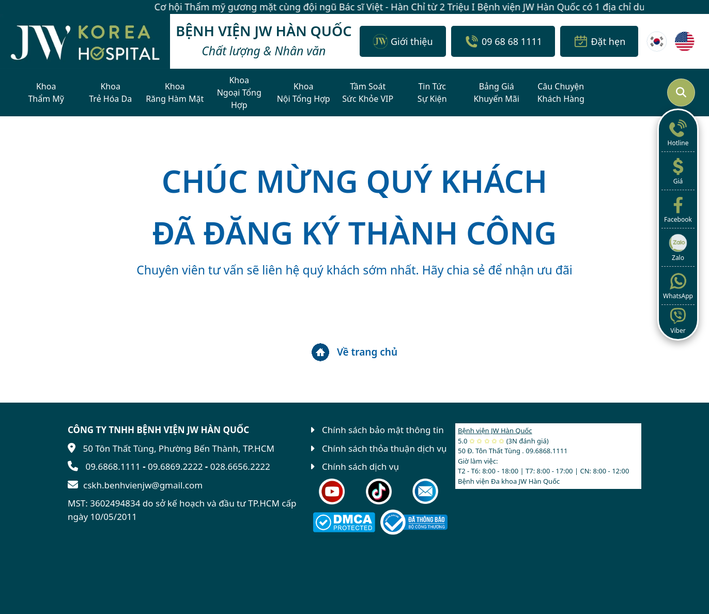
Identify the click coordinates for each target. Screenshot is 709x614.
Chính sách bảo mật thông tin (383, 430)
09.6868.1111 (112, 466)
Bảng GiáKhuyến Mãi (496, 92)
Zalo (678, 247)
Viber (678, 320)
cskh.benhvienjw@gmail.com (143, 485)
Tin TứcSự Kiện (432, 92)
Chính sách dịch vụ (360, 466)
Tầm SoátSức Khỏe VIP (367, 92)
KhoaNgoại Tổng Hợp (239, 92)
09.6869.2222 (175, 466)
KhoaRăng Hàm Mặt (175, 92)
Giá (678, 171)
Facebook (678, 209)
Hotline (678, 132)
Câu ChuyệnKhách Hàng (560, 92)
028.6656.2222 (240, 466)
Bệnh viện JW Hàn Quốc (495, 430)
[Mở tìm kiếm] (681, 92)
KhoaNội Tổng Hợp (303, 92)
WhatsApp (678, 285)
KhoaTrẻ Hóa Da (110, 92)
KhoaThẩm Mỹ (46, 92)
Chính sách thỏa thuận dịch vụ (384, 448)
